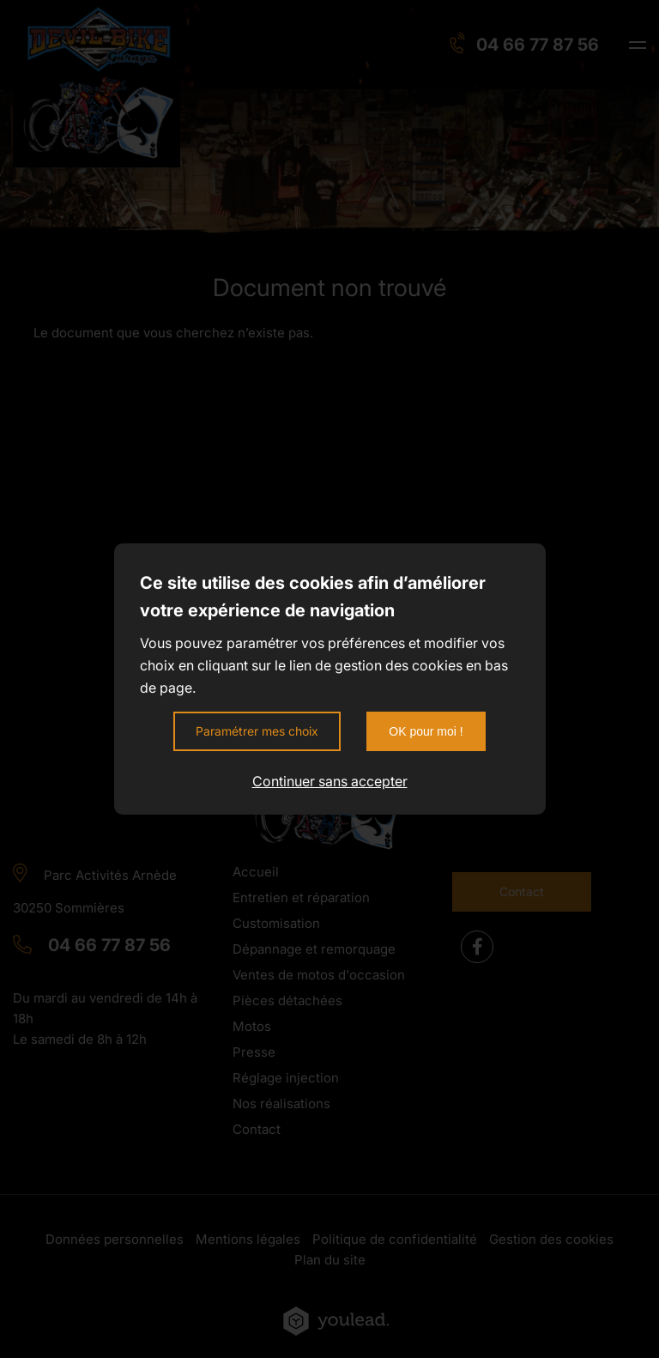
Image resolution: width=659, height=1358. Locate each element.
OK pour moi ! (426, 731)
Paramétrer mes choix (257, 731)
